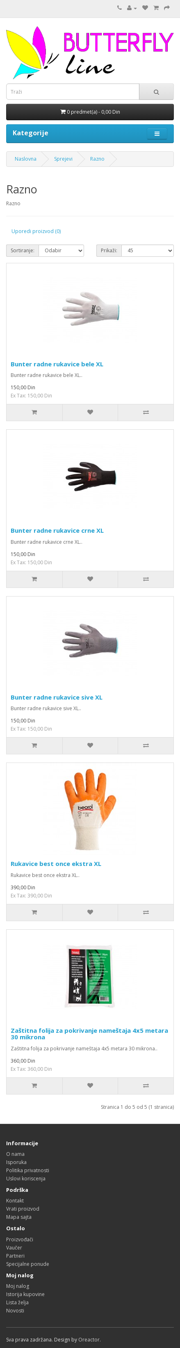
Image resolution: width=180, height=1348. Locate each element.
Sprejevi (63, 158)
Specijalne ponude (27, 1264)
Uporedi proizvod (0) (36, 231)
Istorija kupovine (25, 1294)
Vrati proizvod (22, 1208)
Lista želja (17, 1302)
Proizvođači (19, 1239)
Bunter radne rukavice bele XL (57, 364)
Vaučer (14, 1247)
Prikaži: (109, 250)
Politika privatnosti (27, 1170)
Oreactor (89, 1339)
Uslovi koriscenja (26, 1178)
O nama (15, 1154)
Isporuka (16, 1162)
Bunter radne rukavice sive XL (57, 697)
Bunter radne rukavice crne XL (57, 530)
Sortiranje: (22, 250)
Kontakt (15, 1200)
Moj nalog (17, 1286)
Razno (97, 158)
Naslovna (25, 158)
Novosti (15, 1310)
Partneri (15, 1255)
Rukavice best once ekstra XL (56, 863)
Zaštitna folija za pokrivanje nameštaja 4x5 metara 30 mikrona (89, 1033)
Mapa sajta (19, 1216)
